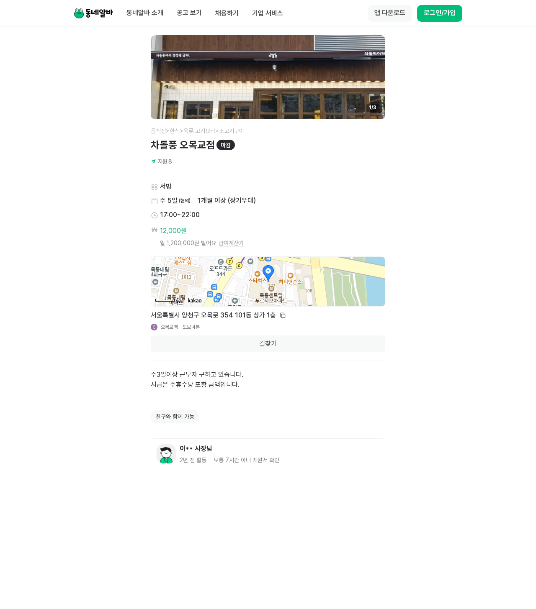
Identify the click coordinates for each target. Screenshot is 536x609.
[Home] (93, 13)
